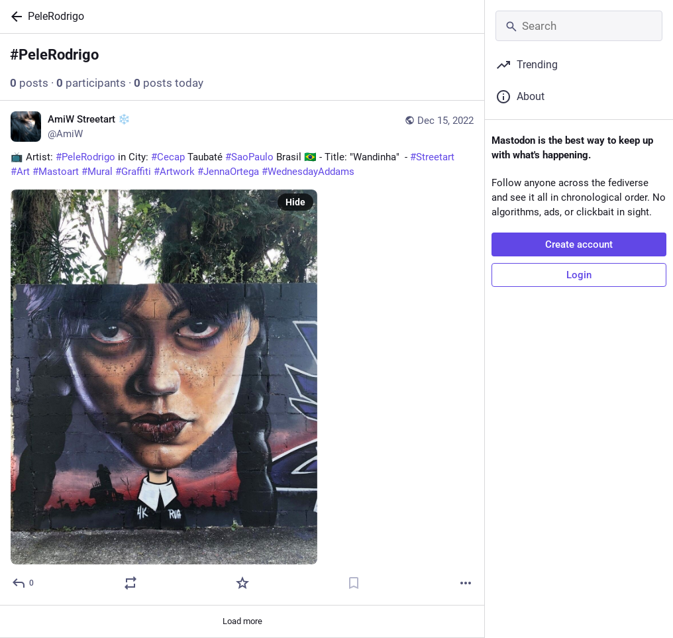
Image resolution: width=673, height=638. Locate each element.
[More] (466, 583)
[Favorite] (242, 583)
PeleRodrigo (56, 16)
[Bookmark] (354, 583)
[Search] (578, 26)
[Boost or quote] (130, 583)
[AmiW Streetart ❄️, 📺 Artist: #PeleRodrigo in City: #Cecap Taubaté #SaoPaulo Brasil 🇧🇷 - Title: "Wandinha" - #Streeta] (242, 353)
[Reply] (23, 583)
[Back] (14, 16)
